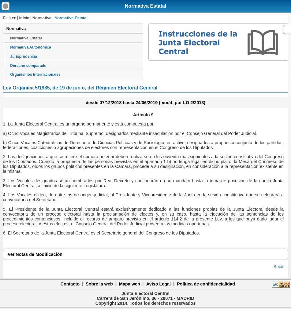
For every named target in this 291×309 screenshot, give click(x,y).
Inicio (24, 18)
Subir (278, 266)
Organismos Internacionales (35, 74)
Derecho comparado (28, 66)
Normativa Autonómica (30, 47)
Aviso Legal (158, 284)
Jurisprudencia (23, 56)
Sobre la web (99, 284)
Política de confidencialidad (206, 284)
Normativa (42, 18)
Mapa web (129, 284)
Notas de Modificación (35, 254)
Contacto (70, 284)
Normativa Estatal (145, 6)
